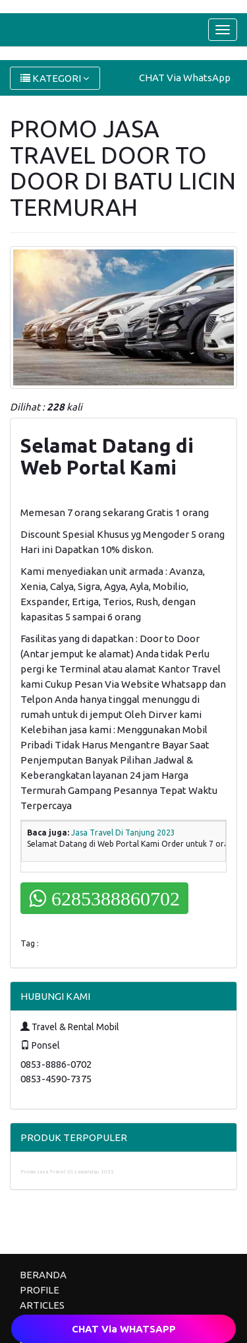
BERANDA (43, 1274)
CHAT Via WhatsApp (185, 77)
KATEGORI (55, 78)
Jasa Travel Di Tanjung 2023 (123, 832)
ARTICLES (42, 1305)
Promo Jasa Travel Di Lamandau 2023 (67, 1172)
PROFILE (39, 1289)
